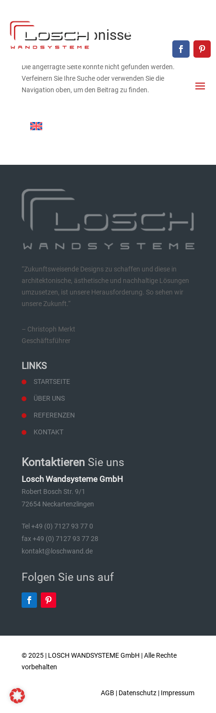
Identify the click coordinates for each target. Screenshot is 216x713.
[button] (17, 695)
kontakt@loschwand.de (173, 31)
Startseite (52, 381)
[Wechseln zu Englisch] (36, 126)
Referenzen (54, 415)
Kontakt (48, 432)
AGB (107, 693)
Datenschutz (137, 693)
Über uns (49, 398)
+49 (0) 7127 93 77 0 (178, 15)
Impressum (177, 693)
